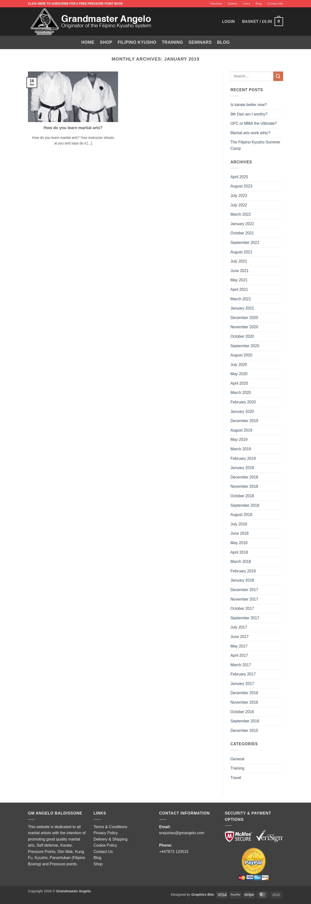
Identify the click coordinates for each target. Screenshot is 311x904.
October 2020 (242, 336)
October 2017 (242, 608)
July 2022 (239, 205)
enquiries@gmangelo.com (181, 833)
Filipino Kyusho (137, 42)
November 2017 (244, 599)
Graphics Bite (202, 894)
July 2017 (239, 627)
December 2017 (244, 590)
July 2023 (239, 196)
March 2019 (241, 449)
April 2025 (239, 177)
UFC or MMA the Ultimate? (254, 123)
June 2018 (240, 533)
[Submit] (278, 76)
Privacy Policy (106, 833)
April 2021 (239, 289)
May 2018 (239, 543)
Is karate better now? (249, 105)
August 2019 (241, 430)
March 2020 (241, 392)
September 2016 (245, 721)
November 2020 (244, 327)
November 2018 (244, 486)
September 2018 (245, 505)
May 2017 (239, 646)
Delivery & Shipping (111, 839)
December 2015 (244, 730)
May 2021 (239, 280)
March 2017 (241, 665)
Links (246, 3)
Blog (259, 3)
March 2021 (241, 299)
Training (172, 42)
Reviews (216, 3)
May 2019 (239, 439)
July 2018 (239, 524)
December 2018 (244, 477)
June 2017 (240, 637)
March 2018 (241, 561)
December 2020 (244, 318)
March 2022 (241, 214)
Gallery (232, 3)
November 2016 (244, 702)
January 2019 (242, 468)
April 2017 (239, 655)
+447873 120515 (174, 852)
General (237, 759)
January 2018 (242, 580)
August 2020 (241, 355)
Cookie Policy (105, 845)
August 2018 (241, 515)
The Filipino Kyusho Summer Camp (255, 145)
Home (88, 42)
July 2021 (239, 261)
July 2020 (239, 365)
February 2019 (243, 458)
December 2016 (244, 693)
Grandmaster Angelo (73, 891)
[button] (262, 22)
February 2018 (243, 571)
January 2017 (242, 684)
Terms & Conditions (110, 827)
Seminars (200, 42)
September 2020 (245, 346)
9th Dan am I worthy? (250, 114)
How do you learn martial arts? (73, 127)
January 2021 (242, 308)
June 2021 (240, 271)
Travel (236, 778)
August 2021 (241, 252)
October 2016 (242, 712)
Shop (106, 42)
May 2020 (239, 374)
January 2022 (242, 224)
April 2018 (239, 552)
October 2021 (242, 233)
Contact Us (103, 852)
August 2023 (241, 186)
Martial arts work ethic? (251, 133)
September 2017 (245, 618)
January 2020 (242, 411)
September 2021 (245, 242)
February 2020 (243, 402)
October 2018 (242, 496)
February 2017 (243, 674)
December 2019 (244, 421)
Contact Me (275, 3)
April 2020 (239, 383)
